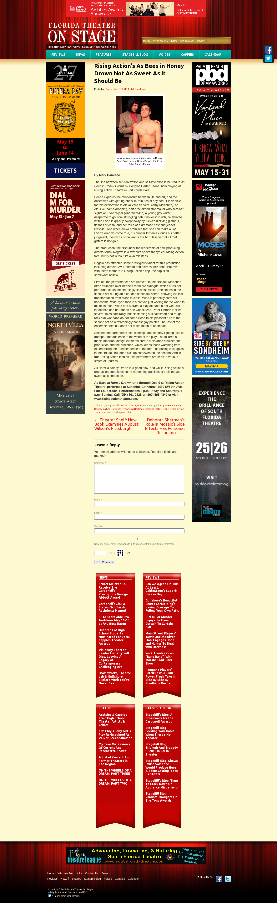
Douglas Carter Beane (157, 409)
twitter (228, 879)
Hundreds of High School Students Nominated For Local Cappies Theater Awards (114, 636)
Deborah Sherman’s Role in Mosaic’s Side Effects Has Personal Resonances (165, 426)
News (80, 54)
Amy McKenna (167, 405)
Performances (128, 405)
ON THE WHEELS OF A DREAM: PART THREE (115, 772)
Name (98, 499)
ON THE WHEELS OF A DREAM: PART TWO (115, 781)
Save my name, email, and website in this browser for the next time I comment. (134, 544)
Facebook (219, 879)
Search (201, 40)
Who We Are (160, 40)
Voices (164, 54)
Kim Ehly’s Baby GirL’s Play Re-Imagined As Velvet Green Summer (115, 734)
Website (98, 526)
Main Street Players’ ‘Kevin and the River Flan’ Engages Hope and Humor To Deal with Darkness (160, 640)
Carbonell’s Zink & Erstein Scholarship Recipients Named (113, 607)
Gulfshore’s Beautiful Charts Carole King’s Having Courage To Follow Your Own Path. (162, 605)
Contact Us (187, 40)
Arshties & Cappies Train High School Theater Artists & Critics (113, 720)
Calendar (213, 54)
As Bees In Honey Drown (116, 409)
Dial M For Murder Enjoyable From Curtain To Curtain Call (159, 622)
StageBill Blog (135, 54)
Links (174, 40)
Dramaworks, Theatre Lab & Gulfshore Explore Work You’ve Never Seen (115, 678)
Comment (100, 463)
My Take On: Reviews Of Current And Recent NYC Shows (114, 747)
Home (146, 40)
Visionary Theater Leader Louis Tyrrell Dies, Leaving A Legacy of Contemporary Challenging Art (114, 658)
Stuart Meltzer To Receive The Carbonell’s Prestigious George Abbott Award (113, 590)
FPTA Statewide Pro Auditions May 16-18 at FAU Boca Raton (114, 620)
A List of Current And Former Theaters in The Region (114, 761)
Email (98, 513)
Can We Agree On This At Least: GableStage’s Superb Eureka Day (162, 589)
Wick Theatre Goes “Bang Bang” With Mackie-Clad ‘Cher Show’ (159, 658)
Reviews (58, 54)
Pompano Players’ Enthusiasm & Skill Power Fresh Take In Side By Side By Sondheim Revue (160, 676)
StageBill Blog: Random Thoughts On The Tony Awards (161, 797)
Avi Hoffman (137, 409)
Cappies (187, 54)
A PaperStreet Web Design (63, 896)
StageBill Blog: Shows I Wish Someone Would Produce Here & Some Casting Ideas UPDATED (161, 767)
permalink (125, 412)
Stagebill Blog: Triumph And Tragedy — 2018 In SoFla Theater (161, 749)
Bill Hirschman (138, 89)
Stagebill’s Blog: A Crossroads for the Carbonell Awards (159, 718)
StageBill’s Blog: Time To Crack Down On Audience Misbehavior (162, 784)
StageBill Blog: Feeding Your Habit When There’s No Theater (159, 733)
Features (104, 54)
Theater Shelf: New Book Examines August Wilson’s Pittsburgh (116, 424)
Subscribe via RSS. (78, 892)
